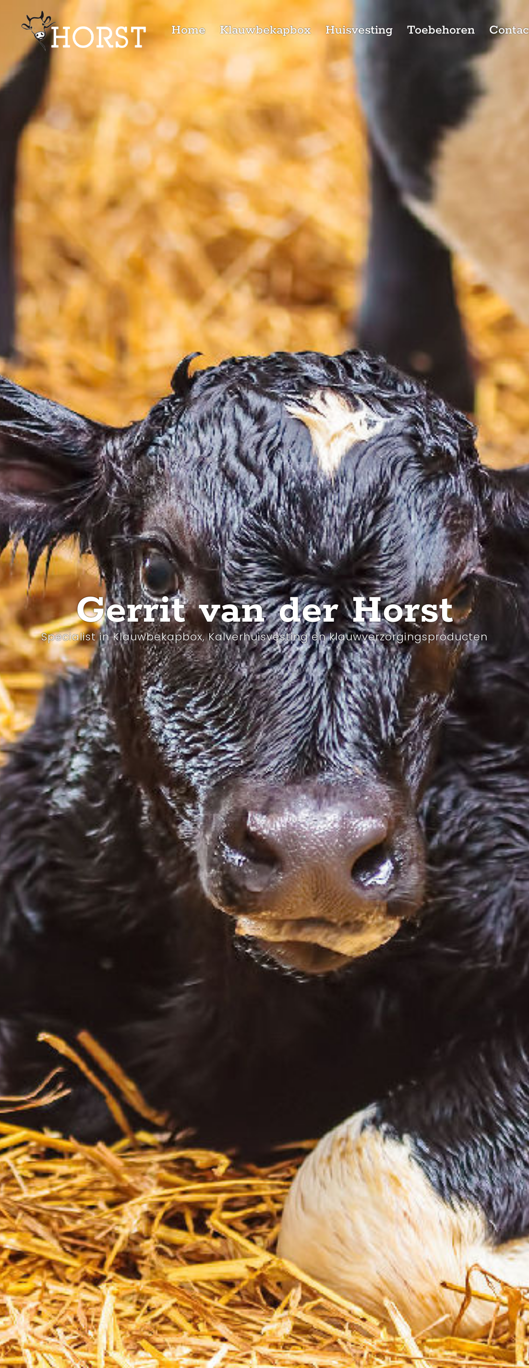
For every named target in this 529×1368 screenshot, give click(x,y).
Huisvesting (359, 30)
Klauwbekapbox (265, 30)
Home (188, 30)
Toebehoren (441, 30)
